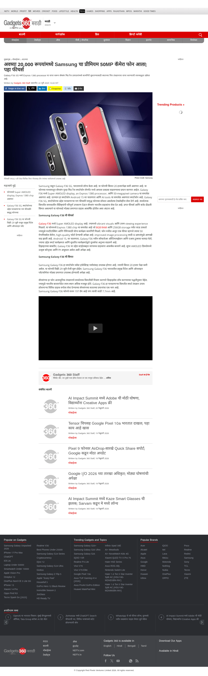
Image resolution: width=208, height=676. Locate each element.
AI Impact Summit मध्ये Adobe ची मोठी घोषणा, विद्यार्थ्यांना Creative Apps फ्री (184, 618)
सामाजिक (171, 40)
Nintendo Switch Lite (115, 570)
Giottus (40, 570)
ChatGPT (8, 557)
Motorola (166, 562)
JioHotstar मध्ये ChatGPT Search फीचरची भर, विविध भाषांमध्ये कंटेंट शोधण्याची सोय (81, 619)
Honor (143, 570)
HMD (142, 566)
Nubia (165, 570)
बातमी (22, 35)
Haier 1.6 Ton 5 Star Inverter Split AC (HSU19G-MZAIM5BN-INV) (119, 587)
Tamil (143, 646)
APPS (109, 11)
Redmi (187, 554)
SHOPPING (100, 11)
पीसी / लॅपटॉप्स (81, 40)
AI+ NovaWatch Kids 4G (117, 554)
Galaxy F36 (45, 223)
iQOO (165, 546)
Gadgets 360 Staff (22, 83)
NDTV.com (78, 650)
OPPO (165, 578)
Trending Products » (170, 105)
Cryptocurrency (44, 558)
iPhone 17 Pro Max (13, 553)
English (107, 646)
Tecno (187, 570)
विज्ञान (128, 40)
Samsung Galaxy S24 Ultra (50, 566)
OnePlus (166, 574)
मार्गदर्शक (60, 35)
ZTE (186, 578)
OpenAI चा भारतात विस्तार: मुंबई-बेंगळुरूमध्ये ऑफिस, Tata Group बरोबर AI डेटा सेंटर (32, 618)
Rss (136, 660)
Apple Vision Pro (12, 573)
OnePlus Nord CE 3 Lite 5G (17, 581)
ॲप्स (58, 40)
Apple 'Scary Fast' (46, 578)
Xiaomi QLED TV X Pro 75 (118, 558)
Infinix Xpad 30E (113, 546)
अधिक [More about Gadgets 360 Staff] (108, 378)
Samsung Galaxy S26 (84, 554)
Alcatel (143, 550)
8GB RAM (101, 227)
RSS (45, 641)
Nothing (166, 566)
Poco (186, 546)
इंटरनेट (149, 40)
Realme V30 (43, 546)
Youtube (118, 660)
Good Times (149, 11)
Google (143, 562)
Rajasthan (118, 11)
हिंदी (29, 11)
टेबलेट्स (37, 40)
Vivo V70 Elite (81, 570)
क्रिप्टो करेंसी (135, 35)
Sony (186, 562)
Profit (23, 11)
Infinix (143, 578)
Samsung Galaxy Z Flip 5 (49, 574)
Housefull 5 (42, 582)
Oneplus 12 (9, 577)
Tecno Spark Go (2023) (15, 597)
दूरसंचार (107, 40)
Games (89, 11)
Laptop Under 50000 (14, 565)
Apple (143, 554)
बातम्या (25, 59)
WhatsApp (131, 660)
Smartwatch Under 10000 (16, 569)
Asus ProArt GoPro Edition (87, 585)
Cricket (46, 11)
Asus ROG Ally (112, 566)
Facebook (106, 660)
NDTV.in (77, 654)
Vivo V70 (78, 566)
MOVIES (36, 11)
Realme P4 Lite (81, 562)
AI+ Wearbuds (112, 550)
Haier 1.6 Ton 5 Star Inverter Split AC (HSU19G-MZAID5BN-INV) (119, 577)
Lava (164, 554)
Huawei (144, 574)
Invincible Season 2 (46, 590)
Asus (142, 558)
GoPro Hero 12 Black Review (51, 586)
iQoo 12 (41, 562)
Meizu (165, 558)
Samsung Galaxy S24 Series (51, 554)
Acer (142, 546)
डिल (97, 35)
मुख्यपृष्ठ (7, 59)
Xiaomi (187, 574)
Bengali (131, 646)
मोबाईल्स (15, 40)
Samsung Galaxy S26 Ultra (87, 550)
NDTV (6, 11)
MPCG (129, 11)
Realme (188, 550)
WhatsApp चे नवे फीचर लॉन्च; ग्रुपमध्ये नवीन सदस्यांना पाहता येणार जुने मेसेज (132, 618)
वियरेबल (193, 40)
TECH (82, 11)
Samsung (188, 558)
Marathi (138, 11)
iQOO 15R (79, 558)
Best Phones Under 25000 (50, 550)
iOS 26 (7, 561)
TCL (186, 566)
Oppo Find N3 (11, 593)
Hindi (119, 646)
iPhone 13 (9, 585)
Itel (163, 550)
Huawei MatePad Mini (84, 589)
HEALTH (74, 11)
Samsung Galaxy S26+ (85, 546)
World (14, 11)
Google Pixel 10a (82, 574)
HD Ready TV (43, 598)
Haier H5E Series (113, 562)
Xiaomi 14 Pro (11, 589)
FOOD (54, 11)
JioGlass (41, 594)
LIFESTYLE (64, 11)
